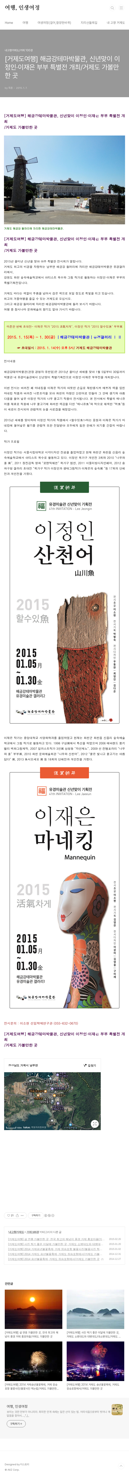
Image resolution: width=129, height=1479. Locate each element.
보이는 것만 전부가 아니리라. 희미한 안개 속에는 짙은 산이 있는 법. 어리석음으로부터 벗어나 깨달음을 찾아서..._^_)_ (58, 1413)
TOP (121, 1466)
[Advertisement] (64, 1174)
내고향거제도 (16, 1232)
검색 (112, 8)
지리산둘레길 (89, 23)
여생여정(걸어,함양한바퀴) (54, 23)
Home (9, 23)
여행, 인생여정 (22, 8)
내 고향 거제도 (116, 23)
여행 (25, 23)
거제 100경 (33, 1232)
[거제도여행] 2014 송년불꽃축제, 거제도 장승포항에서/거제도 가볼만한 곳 (54, 1259)
